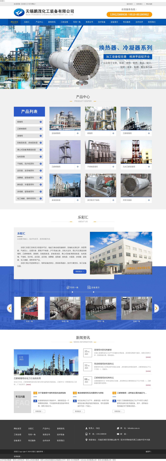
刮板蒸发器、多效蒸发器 (27, 143)
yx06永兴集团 (49, 460)
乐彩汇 (2, 1)
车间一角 (29, 321)
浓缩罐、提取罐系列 (25, 192)
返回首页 (130, 4)
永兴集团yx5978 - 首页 (62, 460)
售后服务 (32, 441)
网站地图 (149, 4)
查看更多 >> (80, 271)
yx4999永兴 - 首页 (22, 460)
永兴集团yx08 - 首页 (94, 460)
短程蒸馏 (21, 157)
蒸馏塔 (20, 136)
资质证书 (46, 435)
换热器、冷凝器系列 (25, 184)
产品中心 (46, 429)
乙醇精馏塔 (22, 129)
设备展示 (17, 441)
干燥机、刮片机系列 (25, 164)
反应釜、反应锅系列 (25, 171)
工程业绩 (17, 435)
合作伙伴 (46, 441)
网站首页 (17, 429)
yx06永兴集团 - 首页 (36, 460)
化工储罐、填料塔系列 (26, 198)
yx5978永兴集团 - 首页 (8, 460)
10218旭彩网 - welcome (78, 460)
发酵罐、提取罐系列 (25, 178)
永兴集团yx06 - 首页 (108, 460)
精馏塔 (20, 122)
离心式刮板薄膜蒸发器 (26, 150)
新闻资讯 (60, 429)
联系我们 (139, 4)
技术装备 (60, 435)
